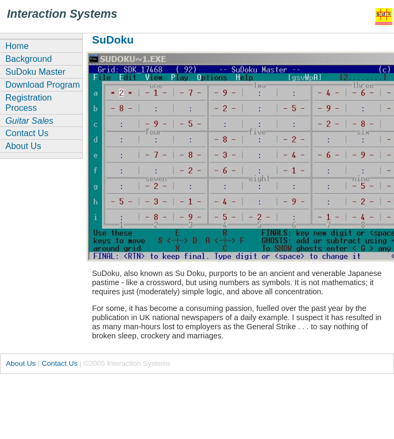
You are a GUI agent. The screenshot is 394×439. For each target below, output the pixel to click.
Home (16, 46)
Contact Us (26, 133)
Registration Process (28, 102)
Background (28, 58)
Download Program (42, 84)
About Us (23, 146)
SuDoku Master (35, 71)
